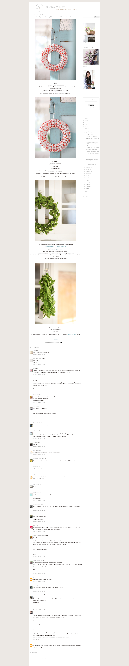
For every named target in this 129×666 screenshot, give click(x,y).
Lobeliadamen (36, 484)
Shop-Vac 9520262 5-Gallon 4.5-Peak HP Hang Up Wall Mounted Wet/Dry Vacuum (51, 637)
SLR (34, 368)
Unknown (35, 643)
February (88, 186)
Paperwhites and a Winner (91, 157)
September (88, 171)
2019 (86, 116)
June (87, 177)
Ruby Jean (35, 430)
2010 (86, 191)
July (87, 175)
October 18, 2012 (38, 649)
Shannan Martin (36, 422)
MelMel (35, 406)
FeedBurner (94, 108)
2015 (86, 122)
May (87, 180)
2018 (86, 118)
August (87, 173)
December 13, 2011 (39, 556)
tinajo (34, 350)
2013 (86, 126)
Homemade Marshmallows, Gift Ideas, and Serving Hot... (91, 144)
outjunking (35, 585)
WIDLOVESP (36, 492)
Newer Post (32, 655)
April (87, 182)
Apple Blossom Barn (37, 560)
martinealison (36, 394)
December (88, 132)
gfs (34, 577)
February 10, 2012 (39, 639)
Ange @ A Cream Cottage (38, 458)
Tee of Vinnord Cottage (38, 609)
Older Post (79, 655)
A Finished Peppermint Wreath (92, 147)
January (88, 188)
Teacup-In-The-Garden (38, 358)
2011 (86, 131)
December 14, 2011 (39, 626)
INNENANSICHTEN (38, 594)
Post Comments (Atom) (40, 658)
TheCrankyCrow (36, 504)
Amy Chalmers (36, 450)
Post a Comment (33, 652)
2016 (86, 120)
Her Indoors (35, 466)
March (87, 184)
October (88, 169)
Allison (34, 525)
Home (56, 655)
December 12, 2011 (39, 354)
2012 (86, 128)
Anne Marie (35, 513)
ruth (34, 474)
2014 (86, 124)
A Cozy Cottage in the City (39, 535)
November (88, 167)
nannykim (35, 442)
